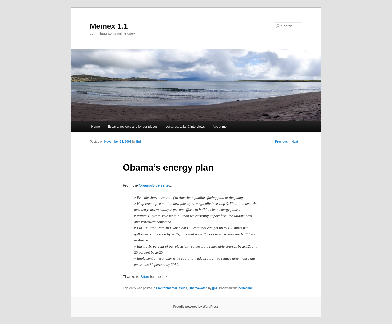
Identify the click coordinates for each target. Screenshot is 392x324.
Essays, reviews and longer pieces (133, 126)
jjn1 (139, 141)
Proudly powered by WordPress (195, 306)
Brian (144, 276)
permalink (245, 288)
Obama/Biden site (154, 185)
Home (95, 126)
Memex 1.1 (109, 26)
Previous (280, 141)
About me (220, 126)
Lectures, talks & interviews (185, 126)
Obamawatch (198, 288)
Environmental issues (171, 288)
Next (297, 141)
